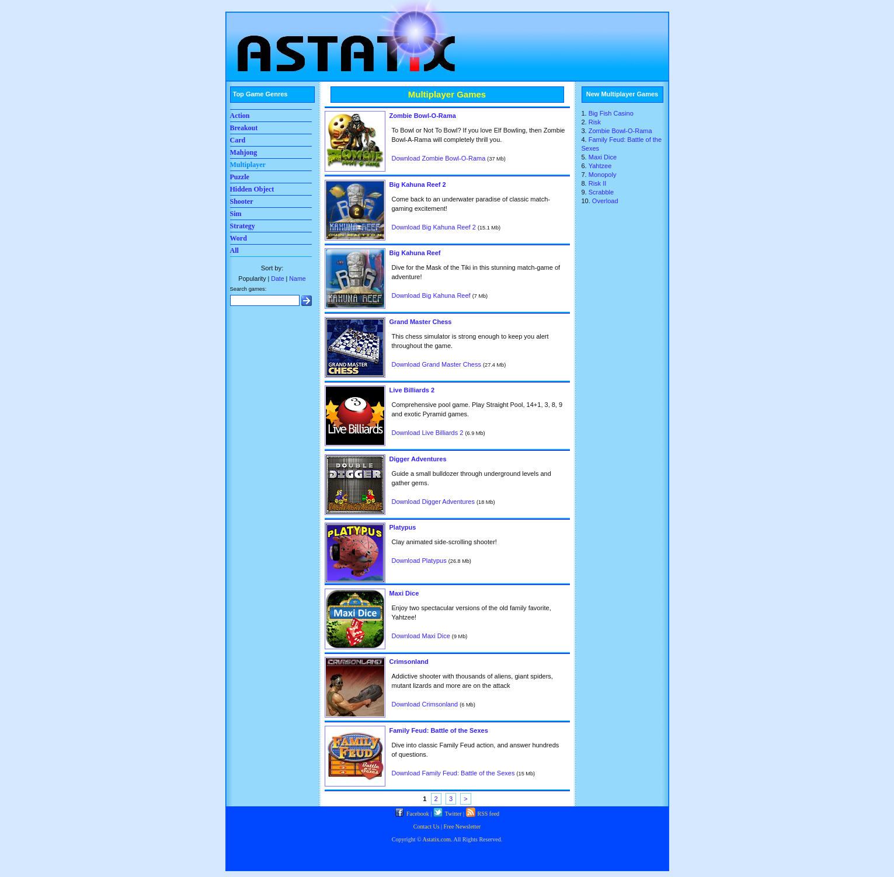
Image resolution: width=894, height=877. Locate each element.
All (234, 250)
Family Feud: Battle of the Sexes (438, 730)
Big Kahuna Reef (415, 252)
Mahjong (244, 152)
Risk (595, 122)
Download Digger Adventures (433, 501)
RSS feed (483, 813)
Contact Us (426, 826)
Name (297, 278)
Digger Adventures (418, 458)
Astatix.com (436, 839)
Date (277, 278)
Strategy (242, 226)
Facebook (412, 813)
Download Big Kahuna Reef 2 (434, 227)
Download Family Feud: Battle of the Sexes (453, 773)
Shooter (241, 201)
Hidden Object (252, 189)
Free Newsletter (462, 826)
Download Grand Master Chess (436, 364)
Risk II (598, 183)
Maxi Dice (404, 593)
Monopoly (603, 174)
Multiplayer (248, 165)
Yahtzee (600, 165)
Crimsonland (409, 661)
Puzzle (239, 177)
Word (238, 238)
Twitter (447, 813)
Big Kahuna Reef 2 (417, 184)
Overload (605, 200)
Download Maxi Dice (421, 635)
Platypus (402, 527)
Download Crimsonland (425, 704)
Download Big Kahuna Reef (431, 295)
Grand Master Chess (420, 321)
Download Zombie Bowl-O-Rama (439, 158)
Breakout (244, 128)
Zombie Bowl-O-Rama (422, 115)
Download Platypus (419, 560)
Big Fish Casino (611, 113)
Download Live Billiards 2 (428, 432)
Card (238, 140)
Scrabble (601, 192)
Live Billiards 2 (412, 390)
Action (240, 116)
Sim (236, 214)
